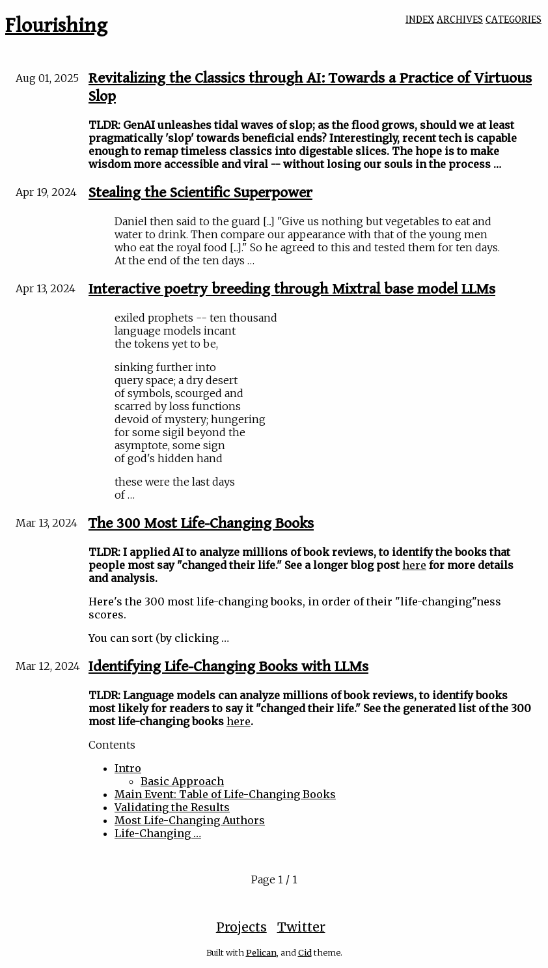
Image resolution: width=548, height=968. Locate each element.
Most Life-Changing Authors (190, 820)
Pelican (261, 952)
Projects (241, 927)
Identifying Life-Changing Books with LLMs (228, 666)
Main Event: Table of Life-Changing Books (225, 794)
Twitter (301, 927)
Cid (305, 952)
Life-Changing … (158, 833)
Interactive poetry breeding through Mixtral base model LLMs (292, 289)
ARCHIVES (460, 20)
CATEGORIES (513, 20)
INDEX (419, 20)
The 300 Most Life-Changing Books (201, 523)
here (414, 565)
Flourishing (56, 26)
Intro (128, 768)
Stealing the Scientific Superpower (200, 193)
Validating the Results (172, 807)
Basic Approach (182, 781)
